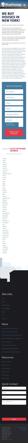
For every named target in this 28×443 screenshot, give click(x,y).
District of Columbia (7, 173)
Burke (9, 51)
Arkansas (5, 164)
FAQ (3, 315)
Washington (16, 76)
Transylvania (13, 75)
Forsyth (3, 58)
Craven (4, 55)
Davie (8, 57)
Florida (4, 175)
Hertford (15, 61)
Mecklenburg (5, 66)
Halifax (17, 60)
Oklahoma (5, 226)
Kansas (4, 188)
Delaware (5, 171)
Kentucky (5, 190)
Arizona (4, 162)
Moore (21, 66)
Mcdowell (22, 64)
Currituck (16, 55)
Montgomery (16, 66)
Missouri (4, 205)
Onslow (21, 67)
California (5, 166)
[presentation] (8, 411)
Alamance (4, 48)
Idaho (4, 181)
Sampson (10, 73)
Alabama (4, 158)
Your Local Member (6, 308)
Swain (7, 75)
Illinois (4, 183)
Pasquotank (13, 69)
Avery (3, 49)
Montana (4, 207)
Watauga (22, 76)
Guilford (13, 60)
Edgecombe (22, 57)
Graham (21, 58)
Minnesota (5, 202)
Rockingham (15, 72)
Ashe (24, 48)
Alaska (4, 160)
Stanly (20, 73)
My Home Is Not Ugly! (6, 342)
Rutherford (4, 73)
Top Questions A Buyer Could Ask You (10, 328)
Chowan (9, 54)
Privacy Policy (22, 428)
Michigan (4, 200)
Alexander (9, 48)
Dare (20, 55)
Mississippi (5, 203)
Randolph (21, 70)
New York (5, 219)
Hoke (19, 61)
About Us (4, 312)
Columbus (23, 54)
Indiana (4, 185)
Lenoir (24, 63)
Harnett (22, 60)
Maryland (5, 196)
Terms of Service (21, 427)
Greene (8, 60)
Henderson (9, 61)
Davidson (4, 57)
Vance (3, 76)
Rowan (20, 72)
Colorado (5, 168)
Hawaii (4, 179)
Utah (4, 241)
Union (22, 75)
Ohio (4, 224)
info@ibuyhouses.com (7, 439)
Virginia (4, 245)
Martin (17, 64)
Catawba (14, 52)
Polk (16, 70)
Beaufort (8, 49)
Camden (23, 51)
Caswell (9, 52)
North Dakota (5, 222)
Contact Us (4, 318)
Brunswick (21, 49)
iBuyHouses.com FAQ (6, 361)
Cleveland (17, 54)
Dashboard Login (5, 378)
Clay (13, 54)
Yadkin (15, 78)
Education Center (6, 305)
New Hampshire (6, 213)
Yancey (19, 78)
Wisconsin (5, 251)
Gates (17, 58)
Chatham (19, 52)
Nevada (4, 211)
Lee (21, 63)
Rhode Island (5, 232)
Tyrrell (18, 75)
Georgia (4, 177)
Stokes (24, 73)
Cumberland (10, 55)
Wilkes (7, 78)
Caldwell (19, 51)
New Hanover (8, 67)
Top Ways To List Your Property (9, 345)
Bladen (16, 49)
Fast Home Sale (5, 375)
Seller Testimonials (6, 368)
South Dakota (6, 235)
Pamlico (8, 69)
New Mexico (5, 217)
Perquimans (4, 70)
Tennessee (5, 237)
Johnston (13, 63)
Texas (4, 239)
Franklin (8, 58)
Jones (17, 63)
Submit (14, 419)
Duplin (12, 57)
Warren (11, 76)
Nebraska (5, 209)
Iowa (4, 187)
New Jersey (5, 215)
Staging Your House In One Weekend (10, 348)
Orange (3, 69)
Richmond (4, 72)
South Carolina (6, 234)
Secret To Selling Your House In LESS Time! (11, 352)
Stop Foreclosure (6, 365)
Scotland (15, 73)
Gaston (12, 58)
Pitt (13, 70)
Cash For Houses (5, 371)
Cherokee (4, 54)
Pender (19, 69)
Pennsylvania (5, 230)
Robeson (9, 72)
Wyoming (5, 252)
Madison (13, 64)
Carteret (5, 52)
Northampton (15, 67)
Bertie (12, 49)
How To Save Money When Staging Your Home (12, 335)
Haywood (4, 61)
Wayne (3, 78)
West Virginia (5, 249)
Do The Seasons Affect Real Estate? (10, 331)
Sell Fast (4, 301)
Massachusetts (6, 198)
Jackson (8, 63)
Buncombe (4, 51)
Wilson (11, 78)
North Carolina (6, 220)
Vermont (4, 243)
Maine (4, 194)
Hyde (23, 61)
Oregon (4, 228)
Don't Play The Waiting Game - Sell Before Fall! (12, 338)
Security (24, 430)
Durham (16, 57)
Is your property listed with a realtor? (10, 124)
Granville (4, 60)
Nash (3, 67)
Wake (7, 76)
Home (3, 298)
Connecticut (5, 170)
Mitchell (10, 66)
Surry (4, 75)
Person (10, 70)
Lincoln (4, 64)
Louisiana (5, 192)
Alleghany (15, 48)
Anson (20, 48)
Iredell (3, 63)
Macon (8, 64)
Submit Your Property (14, 133)
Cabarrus (14, 51)
